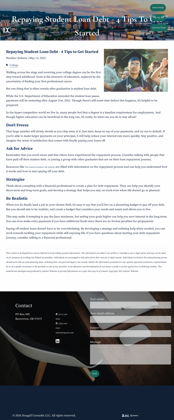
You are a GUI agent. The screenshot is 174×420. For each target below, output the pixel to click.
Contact (163, 52)
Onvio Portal (158, 7)
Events (151, 38)
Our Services (145, 23)
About (164, 16)
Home (153, 16)
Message (109, 342)
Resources (142, 30)
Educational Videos (147, 45)
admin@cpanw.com (65, 332)
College (14, 65)
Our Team (163, 23)
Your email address (116, 313)
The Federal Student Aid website (40, 167)
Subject (108, 328)
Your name (111, 299)
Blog (139, 38)
